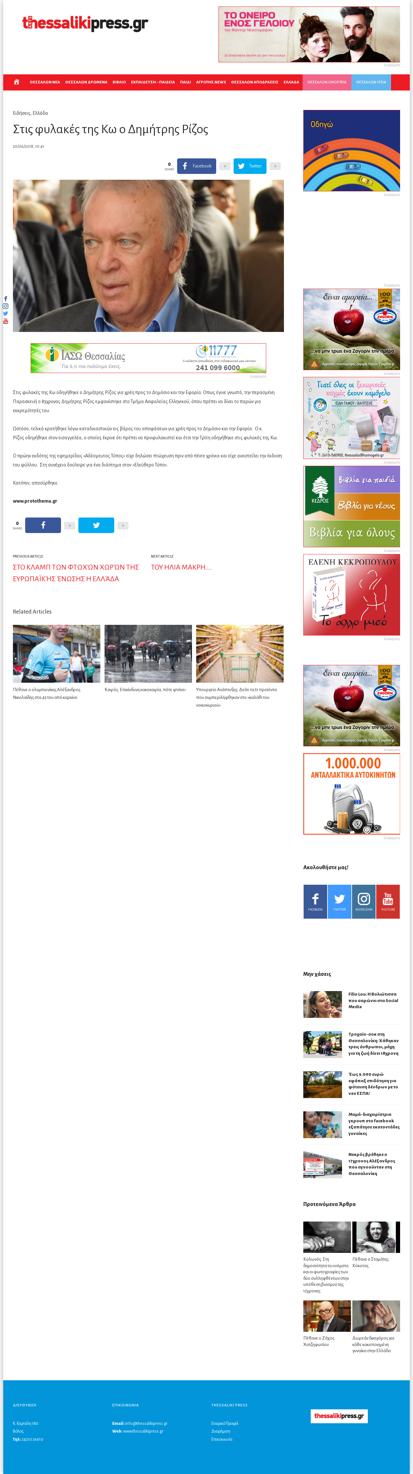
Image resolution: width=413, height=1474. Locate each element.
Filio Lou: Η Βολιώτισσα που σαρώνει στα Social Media (373, 1000)
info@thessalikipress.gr (146, 1423)
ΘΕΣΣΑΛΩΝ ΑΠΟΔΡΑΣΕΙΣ (254, 82)
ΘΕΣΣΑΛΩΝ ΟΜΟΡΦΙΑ (327, 82)
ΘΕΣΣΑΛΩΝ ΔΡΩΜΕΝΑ (86, 82)
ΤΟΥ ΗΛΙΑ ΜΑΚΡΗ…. (181, 567)
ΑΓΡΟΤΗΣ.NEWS (211, 82)
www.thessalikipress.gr (143, 1431)
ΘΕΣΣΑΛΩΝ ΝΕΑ (45, 82)
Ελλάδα (40, 113)
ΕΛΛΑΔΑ (291, 82)
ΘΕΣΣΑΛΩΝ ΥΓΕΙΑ (371, 82)
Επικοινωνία (221, 1439)
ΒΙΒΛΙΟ (119, 82)
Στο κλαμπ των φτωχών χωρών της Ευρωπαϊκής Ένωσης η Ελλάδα (76, 573)
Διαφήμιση (220, 1431)
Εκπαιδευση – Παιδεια (153, 82)
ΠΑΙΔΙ (185, 82)
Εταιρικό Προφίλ (224, 1423)
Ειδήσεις (21, 113)
